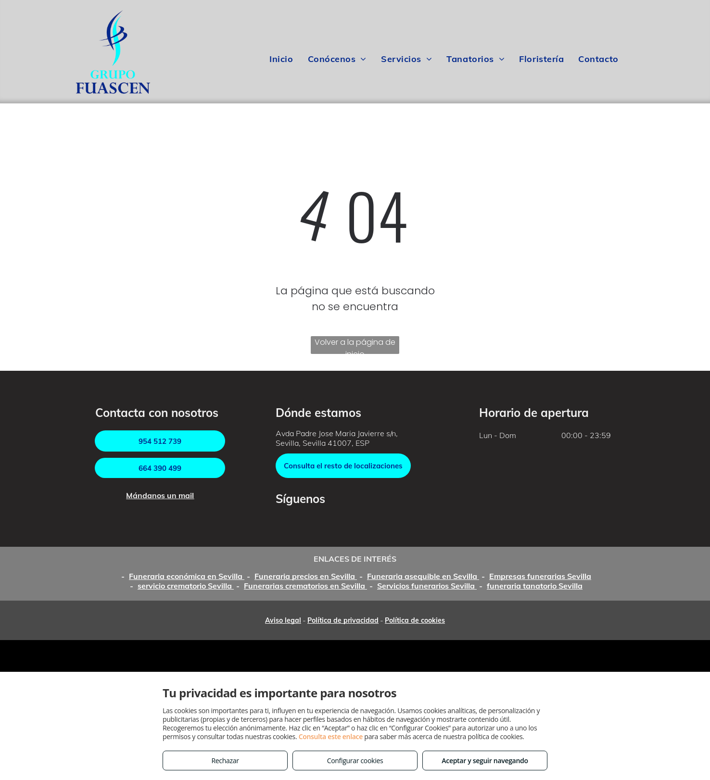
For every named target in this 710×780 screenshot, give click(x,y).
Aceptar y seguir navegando (485, 760)
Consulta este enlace (331, 736)
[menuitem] (281, 59)
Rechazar (225, 760)
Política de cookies (415, 620)
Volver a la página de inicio (355, 345)
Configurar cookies (355, 760)
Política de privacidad (343, 620)
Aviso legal (283, 620)
